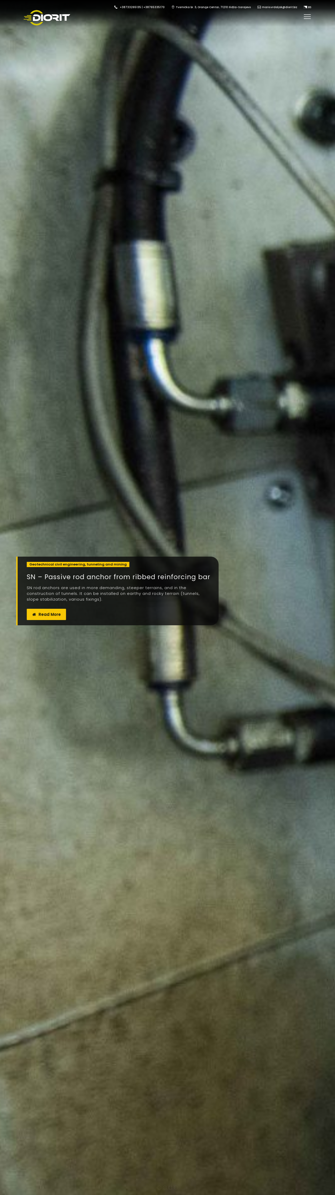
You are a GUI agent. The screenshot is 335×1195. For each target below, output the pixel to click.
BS (307, 7)
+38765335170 (154, 7)
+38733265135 (130, 7)
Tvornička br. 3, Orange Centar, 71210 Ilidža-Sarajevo (213, 7)
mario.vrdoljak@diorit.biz (279, 7)
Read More (48, 614)
